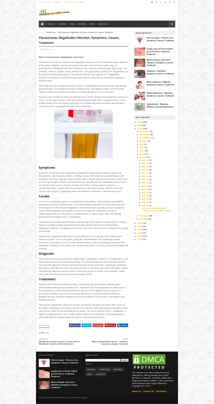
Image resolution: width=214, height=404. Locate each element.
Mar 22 (145, 169)
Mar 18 (145, 173)
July (141, 144)
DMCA (148, 386)
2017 (139, 236)
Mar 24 (145, 166)
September (145, 137)
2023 (139, 128)
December (144, 131)
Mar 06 (145, 195)
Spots (92, 24)
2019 (139, 229)
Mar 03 (145, 199)
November (144, 134)
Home (41, 2)
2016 (139, 239)
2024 (139, 125)
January (143, 219)
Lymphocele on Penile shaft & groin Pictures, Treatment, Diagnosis (160, 51)
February (144, 215)
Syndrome (62, 24)
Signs (72, 24)
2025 (139, 122)
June (141, 147)
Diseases (51, 24)
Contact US (68, 2)
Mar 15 (145, 179)
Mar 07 (145, 192)
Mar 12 (145, 186)
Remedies (82, 24)
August (143, 141)
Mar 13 (145, 182)
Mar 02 (145, 202)
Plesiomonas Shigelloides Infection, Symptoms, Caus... (156, 209)
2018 (139, 233)
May (141, 150)
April (142, 154)
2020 (139, 226)
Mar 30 (145, 160)
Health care (103, 24)
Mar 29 (145, 163)
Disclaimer (80, 2)
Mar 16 (145, 176)
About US (58, 2)
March (142, 157)
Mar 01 (145, 205)
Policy (48, 2)
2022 (139, 223)
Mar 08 (145, 189)
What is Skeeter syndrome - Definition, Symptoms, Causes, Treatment (160, 62)
